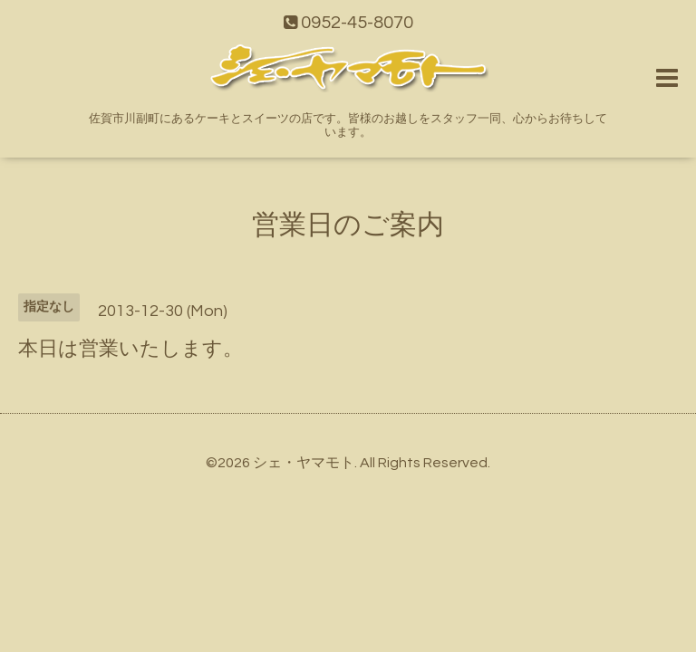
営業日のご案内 (348, 225)
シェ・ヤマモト (303, 462)
